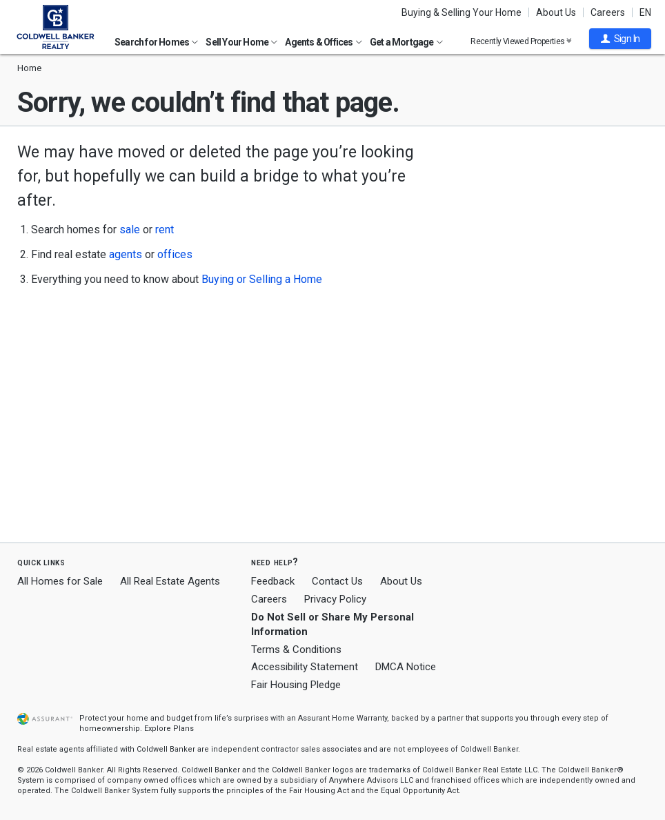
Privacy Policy (335, 599)
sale (129, 229)
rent (164, 229)
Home (29, 68)
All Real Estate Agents (170, 581)
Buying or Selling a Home (261, 279)
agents (125, 254)
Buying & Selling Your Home (461, 12)
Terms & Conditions (296, 649)
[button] (620, 38)
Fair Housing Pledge (296, 685)
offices (174, 254)
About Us (556, 12)
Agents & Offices (323, 42)
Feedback (273, 581)
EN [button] (645, 12)
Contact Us (337, 581)
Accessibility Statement (304, 667)
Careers (607, 12)
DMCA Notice (405, 667)
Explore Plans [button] (169, 728)
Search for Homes (156, 42)
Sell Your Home (241, 42)
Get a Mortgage (406, 42)
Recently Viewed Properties (521, 41)
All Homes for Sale (60, 581)
